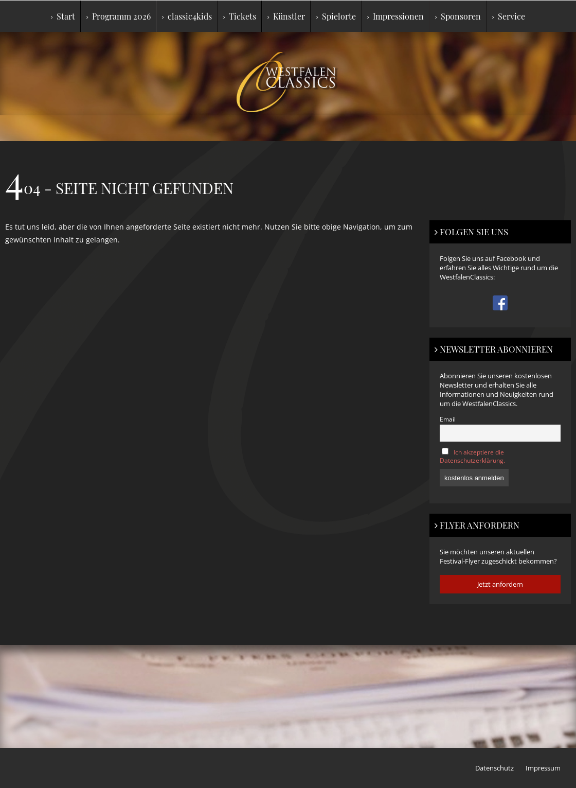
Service (508, 16)
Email (448, 419)
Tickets (239, 16)
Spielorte (336, 16)
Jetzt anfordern (500, 584)
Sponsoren (458, 16)
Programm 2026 (118, 16)
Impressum (543, 768)
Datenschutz (494, 768)
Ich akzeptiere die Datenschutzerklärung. (472, 456)
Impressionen (395, 16)
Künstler (286, 16)
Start (63, 16)
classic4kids (187, 16)
